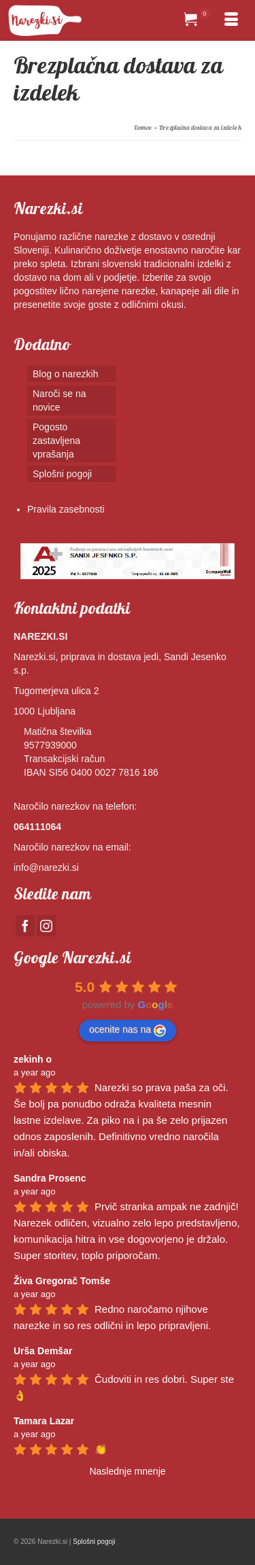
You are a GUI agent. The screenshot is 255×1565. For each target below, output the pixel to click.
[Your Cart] (197, 20)
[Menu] (231, 20)
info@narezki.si (46, 867)
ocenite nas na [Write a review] (127, 1030)
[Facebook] (25, 925)
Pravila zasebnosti (66, 509)
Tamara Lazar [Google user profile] (44, 1420)
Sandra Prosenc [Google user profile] (50, 1178)
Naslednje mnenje (127, 1471)
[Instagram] (46, 925)
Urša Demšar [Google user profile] (43, 1350)
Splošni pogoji (94, 1541)
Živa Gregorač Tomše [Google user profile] (62, 1280)
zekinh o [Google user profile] (33, 1059)
